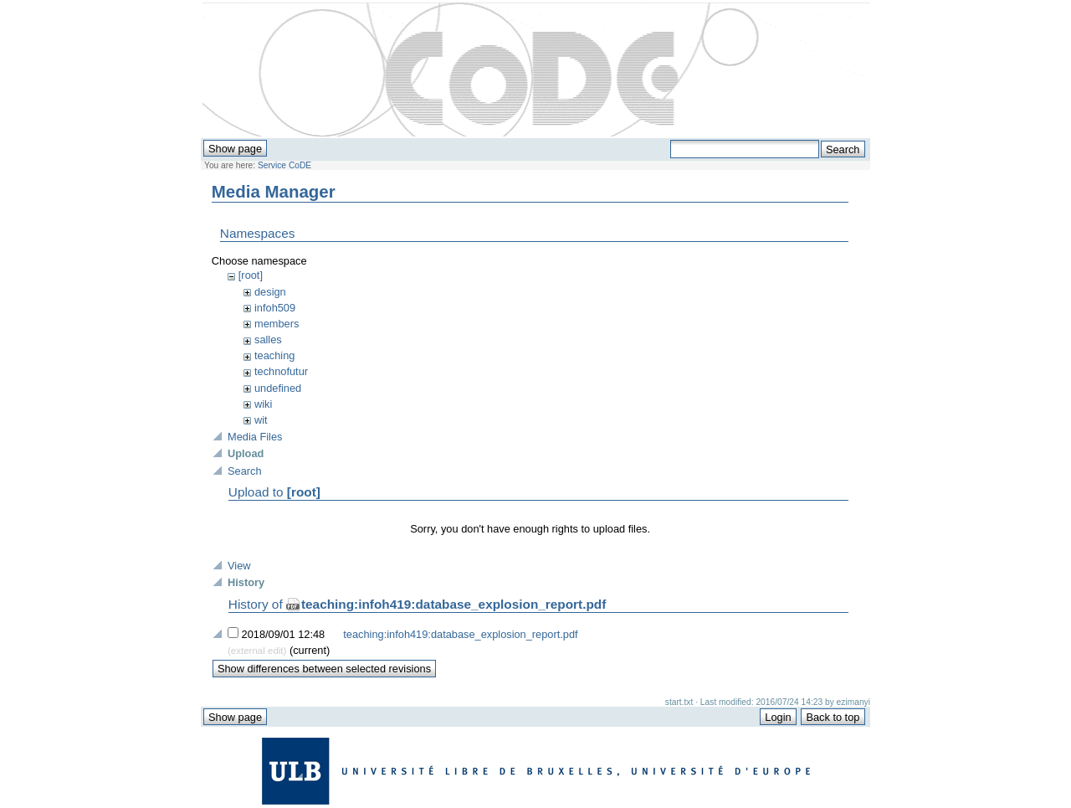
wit (261, 420)
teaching (274, 355)
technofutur (281, 371)
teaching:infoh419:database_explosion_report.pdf (453, 604)
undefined (277, 388)
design (270, 292)
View (239, 565)
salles (268, 339)
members (276, 323)
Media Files (255, 436)
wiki (263, 404)
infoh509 (274, 307)
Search (245, 471)
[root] (250, 275)
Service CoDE (284, 165)
